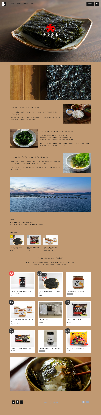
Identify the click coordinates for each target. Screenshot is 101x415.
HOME (13, 3)
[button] (90, 4)
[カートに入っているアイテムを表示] (97, 4)
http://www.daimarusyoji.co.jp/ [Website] (87, 402)
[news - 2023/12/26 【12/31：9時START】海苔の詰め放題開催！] (50, 224)
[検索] (4, 4)
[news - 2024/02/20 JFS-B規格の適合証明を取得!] (50, 222)
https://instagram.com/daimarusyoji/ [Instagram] (83, 402)
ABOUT (25, 3)
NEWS (19, 3)
